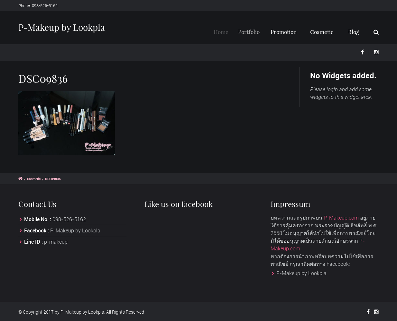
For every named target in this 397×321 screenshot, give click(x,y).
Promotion (286, 32)
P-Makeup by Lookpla (61, 27)
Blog (353, 32)
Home (223, 32)
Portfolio (252, 32)
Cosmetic (322, 32)
